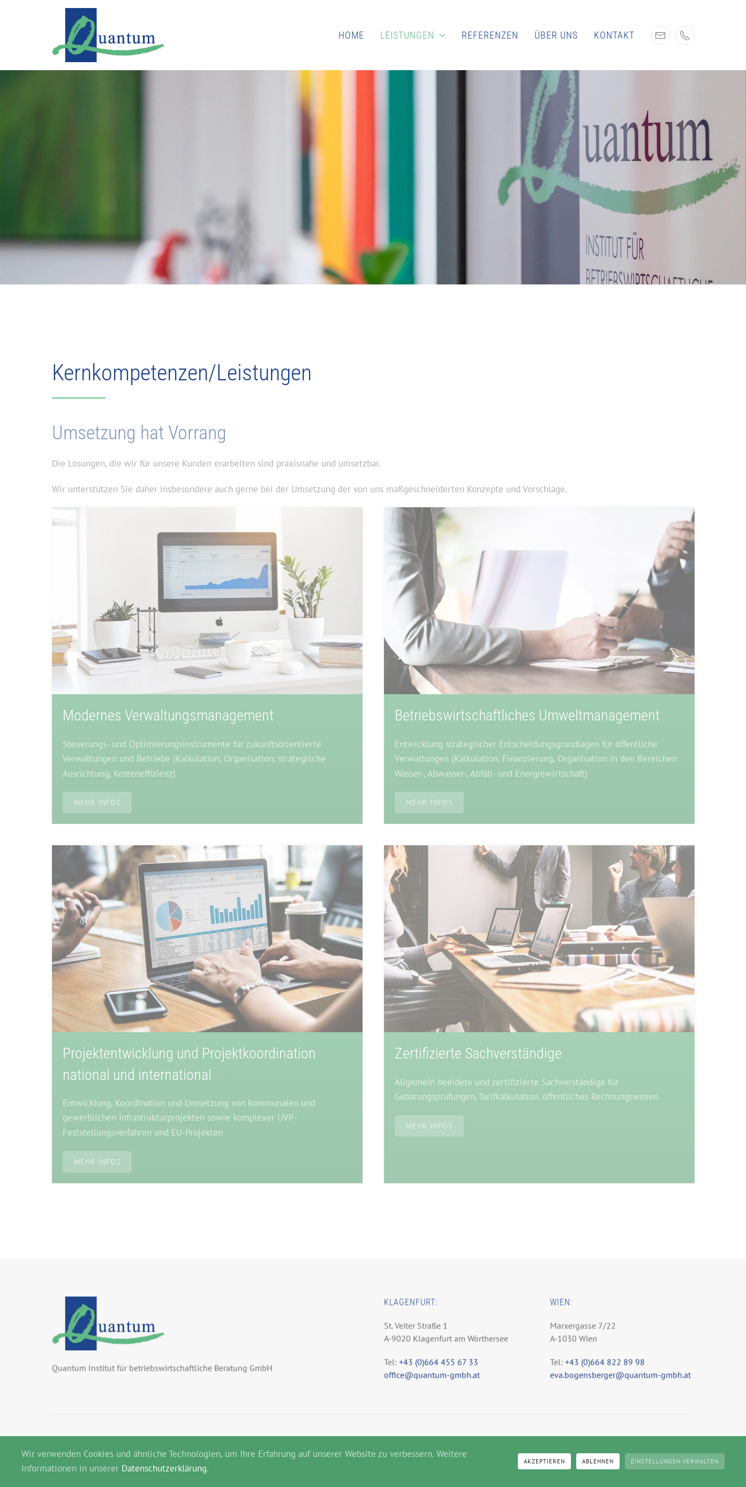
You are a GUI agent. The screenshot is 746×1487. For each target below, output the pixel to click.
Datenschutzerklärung (164, 1468)
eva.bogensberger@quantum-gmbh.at (620, 1381)
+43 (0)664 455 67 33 (437, 1368)
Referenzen (490, 35)
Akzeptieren (544, 1461)
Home (351, 35)
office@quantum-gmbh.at (432, 1381)
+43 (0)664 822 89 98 (605, 1368)
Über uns (556, 35)
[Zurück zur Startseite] (108, 35)
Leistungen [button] (413, 35)
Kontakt (614, 35)
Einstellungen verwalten (675, 1461)
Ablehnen (598, 1461)
